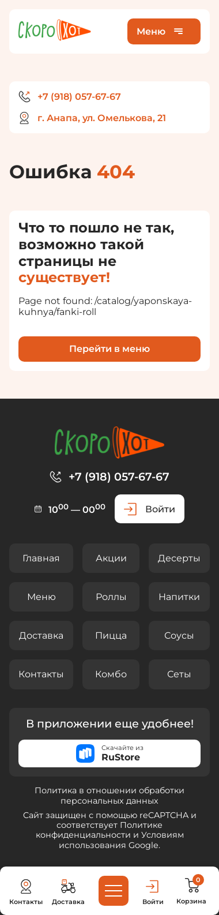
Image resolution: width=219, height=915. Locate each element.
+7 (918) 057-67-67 (79, 96)
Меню (41, 596)
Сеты (179, 674)
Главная (41, 558)
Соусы (179, 635)
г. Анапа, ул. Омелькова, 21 (101, 117)
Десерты (179, 558)
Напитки (179, 596)
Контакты (41, 674)
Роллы (111, 596)
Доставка (41, 635)
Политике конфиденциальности (99, 830)
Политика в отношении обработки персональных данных (109, 795)
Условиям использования (121, 840)
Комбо (111, 674)
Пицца (111, 635)
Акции (111, 558)
